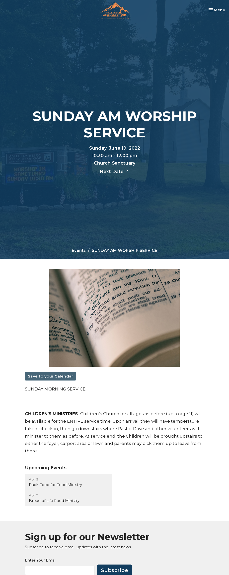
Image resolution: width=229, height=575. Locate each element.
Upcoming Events (46, 468)
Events (79, 250)
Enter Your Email (40, 560)
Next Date (115, 171)
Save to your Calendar (50, 376)
